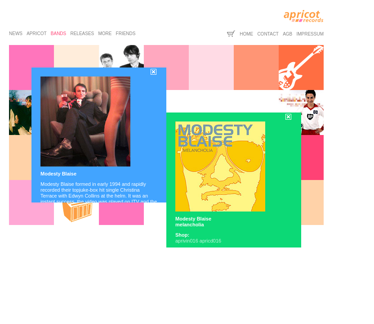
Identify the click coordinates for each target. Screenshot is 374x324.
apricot (36, 33)
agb (287, 34)
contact (268, 34)
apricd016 (210, 240)
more (104, 33)
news (15, 33)
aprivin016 (186, 240)
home (246, 34)
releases (82, 33)
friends (126, 33)
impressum (310, 34)
